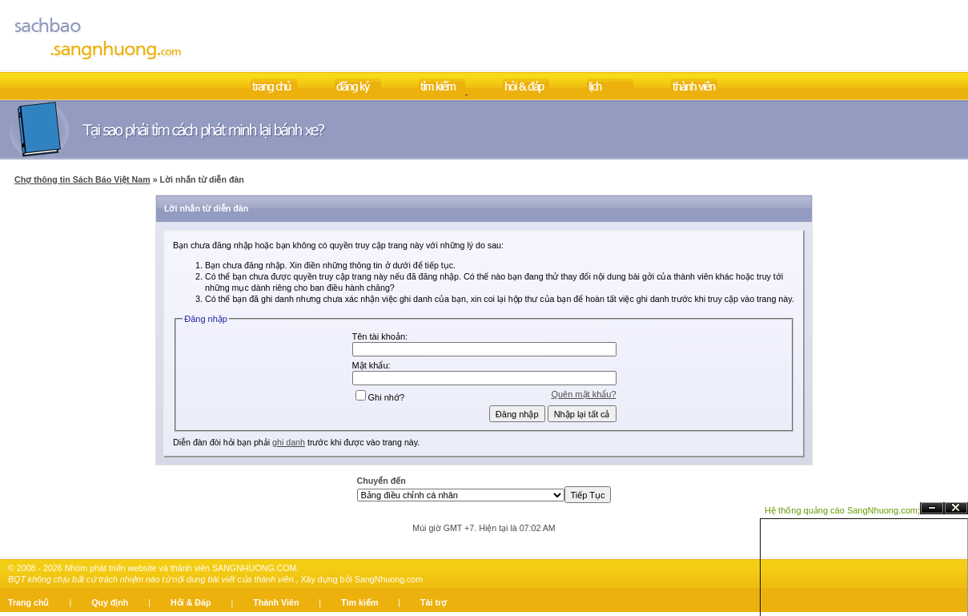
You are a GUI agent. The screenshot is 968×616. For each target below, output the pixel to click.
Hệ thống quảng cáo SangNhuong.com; (842, 510)
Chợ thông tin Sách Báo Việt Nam (82, 179)
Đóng (956, 508)
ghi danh (288, 442)
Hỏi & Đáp (191, 602)
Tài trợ (433, 602)
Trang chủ (28, 602)
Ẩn (932, 508)
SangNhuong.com (389, 579)
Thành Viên (276, 602)
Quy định (109, 602)
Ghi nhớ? (380, 397)
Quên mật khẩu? (583, 394)
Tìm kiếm (359, 602)
